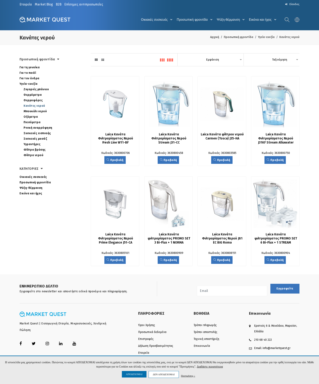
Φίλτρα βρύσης (35, 150)
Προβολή (115, 160)
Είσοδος (292, 4)
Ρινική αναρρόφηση (38, 128)
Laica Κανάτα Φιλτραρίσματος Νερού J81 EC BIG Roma (222, 239)
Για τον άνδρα (29, 78)
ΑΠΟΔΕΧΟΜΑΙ (134, 374)
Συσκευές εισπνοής (37, 133)
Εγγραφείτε (284, 289)
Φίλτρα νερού (33, 155)
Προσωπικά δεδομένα (152, 332)
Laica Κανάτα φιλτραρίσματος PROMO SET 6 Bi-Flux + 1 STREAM (276, 239)
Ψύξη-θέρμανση (230, 19)
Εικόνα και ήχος (262, 19)
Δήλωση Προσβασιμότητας (155, 346)
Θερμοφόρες (33, 100)
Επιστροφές (146, 339)
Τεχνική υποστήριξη (206, 339)
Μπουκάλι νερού (35, 111)
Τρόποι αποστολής (205, 332)
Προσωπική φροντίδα (193, 19)
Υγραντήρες (32, 144)
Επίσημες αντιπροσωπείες (83, 4)
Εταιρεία (26, 4)
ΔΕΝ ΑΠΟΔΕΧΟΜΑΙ (164, 374)
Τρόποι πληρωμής (205, 325)
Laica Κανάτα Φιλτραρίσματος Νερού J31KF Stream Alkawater (276, 139)
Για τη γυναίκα (30, 68)
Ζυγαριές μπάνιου (36, 89)
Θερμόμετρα (33, 95)
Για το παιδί (28, 73)
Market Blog (44, 4)
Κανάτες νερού (289, 37)
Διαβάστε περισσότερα (210, 366)
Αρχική (214, 37)
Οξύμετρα (31, 117)
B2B (58, 4)
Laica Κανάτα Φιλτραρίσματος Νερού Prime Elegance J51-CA (115, 239)
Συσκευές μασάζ (35, 139)
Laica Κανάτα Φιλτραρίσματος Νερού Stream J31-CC (169, 139)
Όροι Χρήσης (146, 325)
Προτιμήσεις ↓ (188, 375)
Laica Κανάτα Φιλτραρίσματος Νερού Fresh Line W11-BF (115, 139)
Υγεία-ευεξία (266, 37)
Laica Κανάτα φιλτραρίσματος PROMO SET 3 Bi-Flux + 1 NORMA (169, 239)
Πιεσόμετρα (32, 122)
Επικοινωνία (202, 346)
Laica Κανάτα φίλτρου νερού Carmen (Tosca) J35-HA (222, 139)
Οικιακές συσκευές (154, 19)
